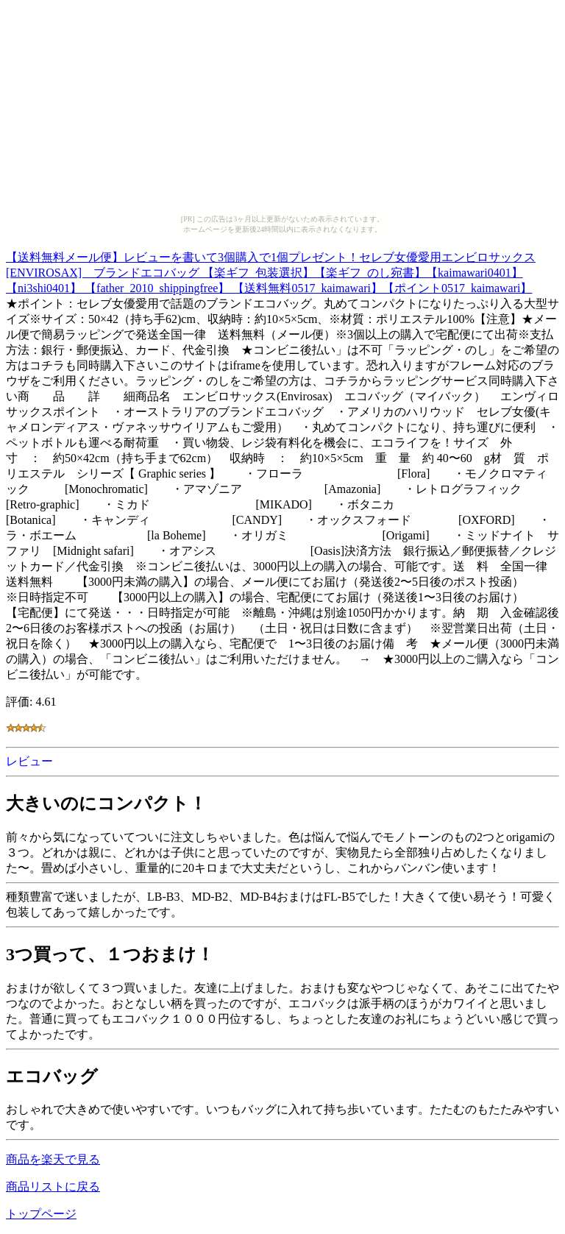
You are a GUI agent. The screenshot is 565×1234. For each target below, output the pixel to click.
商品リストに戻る (53, 1186)
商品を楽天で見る (53, 1159)
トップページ (41, 1214)
